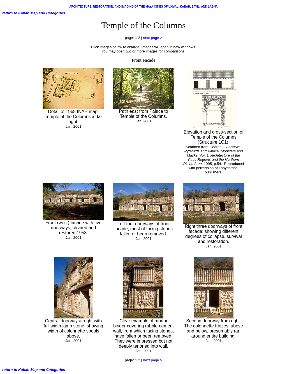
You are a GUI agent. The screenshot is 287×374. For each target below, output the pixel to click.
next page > (152, 38)
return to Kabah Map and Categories (33, 13)
